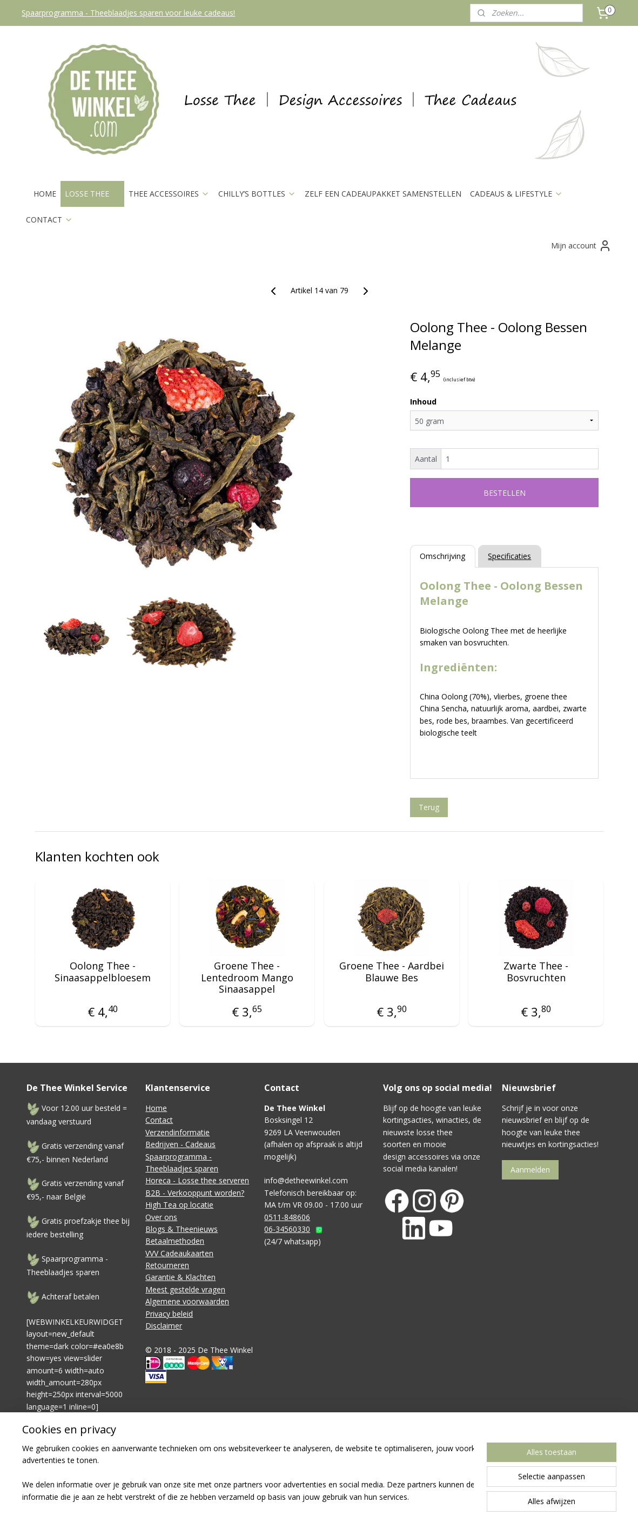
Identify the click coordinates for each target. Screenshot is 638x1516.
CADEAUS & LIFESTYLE (516, 193)
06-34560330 (287, 1229)
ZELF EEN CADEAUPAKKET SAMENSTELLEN (383, 193)
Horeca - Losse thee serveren (197, 1180)
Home (156, 1108)
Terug (428, 807)
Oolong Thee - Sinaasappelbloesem (102, 971)
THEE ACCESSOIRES (169, 193)
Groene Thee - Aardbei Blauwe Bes (391, 971)
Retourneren (167, 1265)
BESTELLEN (504, 493)
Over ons (161, 1217)
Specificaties (509, 556)
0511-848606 (287, 1217)
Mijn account (581, 245)
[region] (248, 1473)
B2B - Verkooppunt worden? (194, 1193)
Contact (159, 1120)
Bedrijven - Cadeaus (180, 1144)
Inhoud (422, 401)
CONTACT (49, 219)
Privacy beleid (169, 1314)
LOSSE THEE (92, 193)
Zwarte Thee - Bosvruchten (535, 971)
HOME (44, 193)
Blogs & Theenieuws (181, 1229)
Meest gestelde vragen (185, 1289)
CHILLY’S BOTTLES (257, 193)
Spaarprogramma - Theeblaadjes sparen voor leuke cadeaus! (128, 13)
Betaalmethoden (174, 1241)
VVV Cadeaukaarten (179, 1253)
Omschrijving (442, 556)
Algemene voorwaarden (187, 1301)
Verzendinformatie (177, 1132)
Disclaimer (163, 1325)
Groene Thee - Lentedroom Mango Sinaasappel (246, 977)
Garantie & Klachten (180, 1277)
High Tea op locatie (179, 1205)
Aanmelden (530, 1169)
